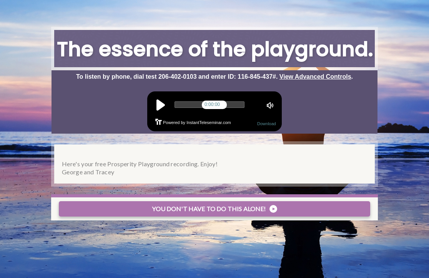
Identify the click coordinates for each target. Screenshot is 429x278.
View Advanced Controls (315, 76)
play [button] (160, 105)
